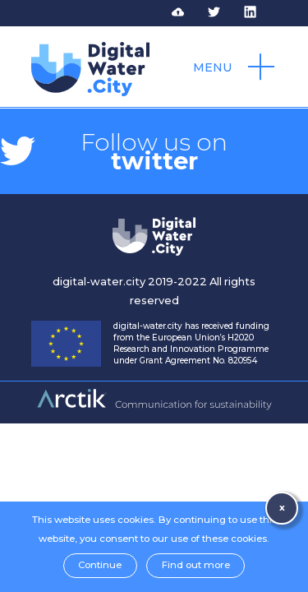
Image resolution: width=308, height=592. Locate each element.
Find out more (196, 565)
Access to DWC (188, 12)
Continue (100, 565)
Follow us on (154, 151)
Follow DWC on (224, 12)
